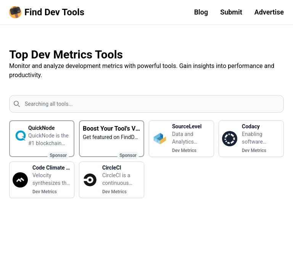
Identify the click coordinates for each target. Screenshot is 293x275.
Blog (201, 12)
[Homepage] (48, 12)
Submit (231, 12)
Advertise (269, 12)
